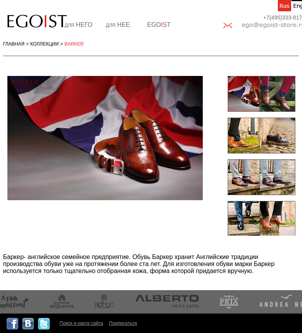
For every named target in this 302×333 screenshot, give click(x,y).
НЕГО (79, 24)
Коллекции (44, 44)
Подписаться (123, 323)
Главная (14, 44)
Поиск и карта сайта (81, 323)
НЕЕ (118, 24)
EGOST (158, 24)
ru (284, 5)
